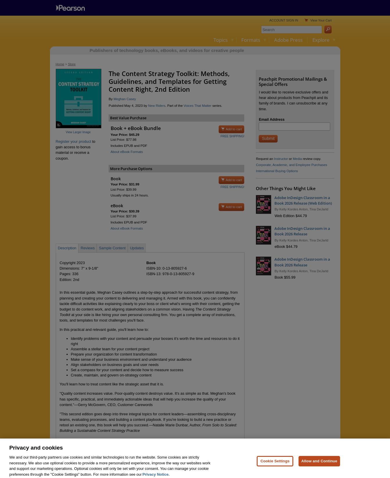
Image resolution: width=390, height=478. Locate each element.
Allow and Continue (319, 466)
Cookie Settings (275, 466)
